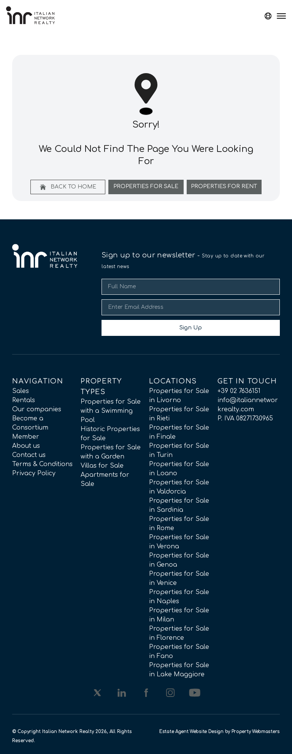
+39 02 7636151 (238, 391)
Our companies (36, 409)
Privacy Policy (34, 473)
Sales (20, 391)
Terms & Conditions (42, 464)
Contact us (29, 455)
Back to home (68, 187)
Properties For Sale (145, 186)
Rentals (23, 400)
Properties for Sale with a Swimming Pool (111, 410)
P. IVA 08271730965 (245, 418)
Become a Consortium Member (30, 427)
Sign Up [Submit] (190, 328)
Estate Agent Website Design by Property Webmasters (219, 731)
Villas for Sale (102, 465)
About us (26, 445)
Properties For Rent (224, 186)
